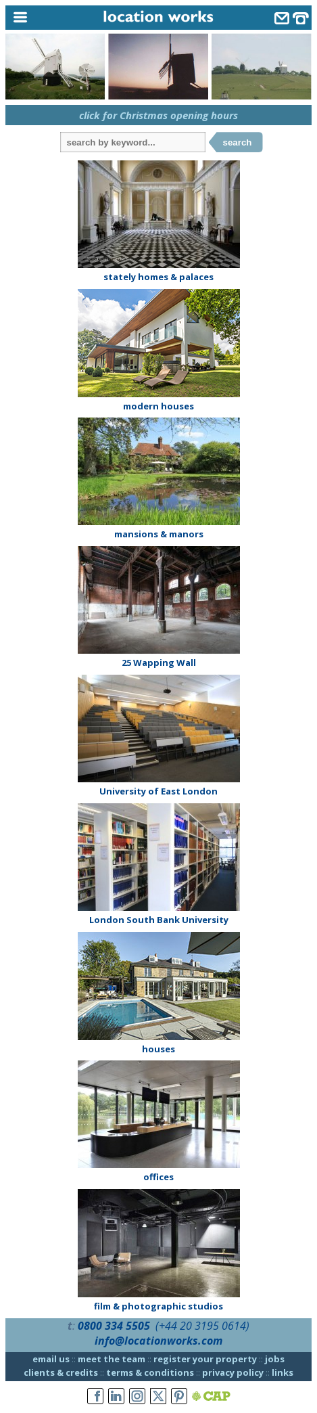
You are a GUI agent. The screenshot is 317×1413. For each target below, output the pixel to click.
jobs (275, 1359)
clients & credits (61, 1372)
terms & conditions (150, 1372)
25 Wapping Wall (159, 662)
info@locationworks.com (158, 1340)
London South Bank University (158, 920)
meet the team (111, 1359)
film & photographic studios (158, 1306)
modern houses (158, 406)
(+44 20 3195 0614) (202, 1325)
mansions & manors (158, 534)
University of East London (158, 791)
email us (51, 1359)
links (282, 1372)
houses (158, 1049)
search (237, 142)
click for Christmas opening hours (158, 115)
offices (158, 1177)
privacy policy (233, 1372)
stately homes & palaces (158, 277)
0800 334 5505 (114, 1325)
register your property (205, 1359)
